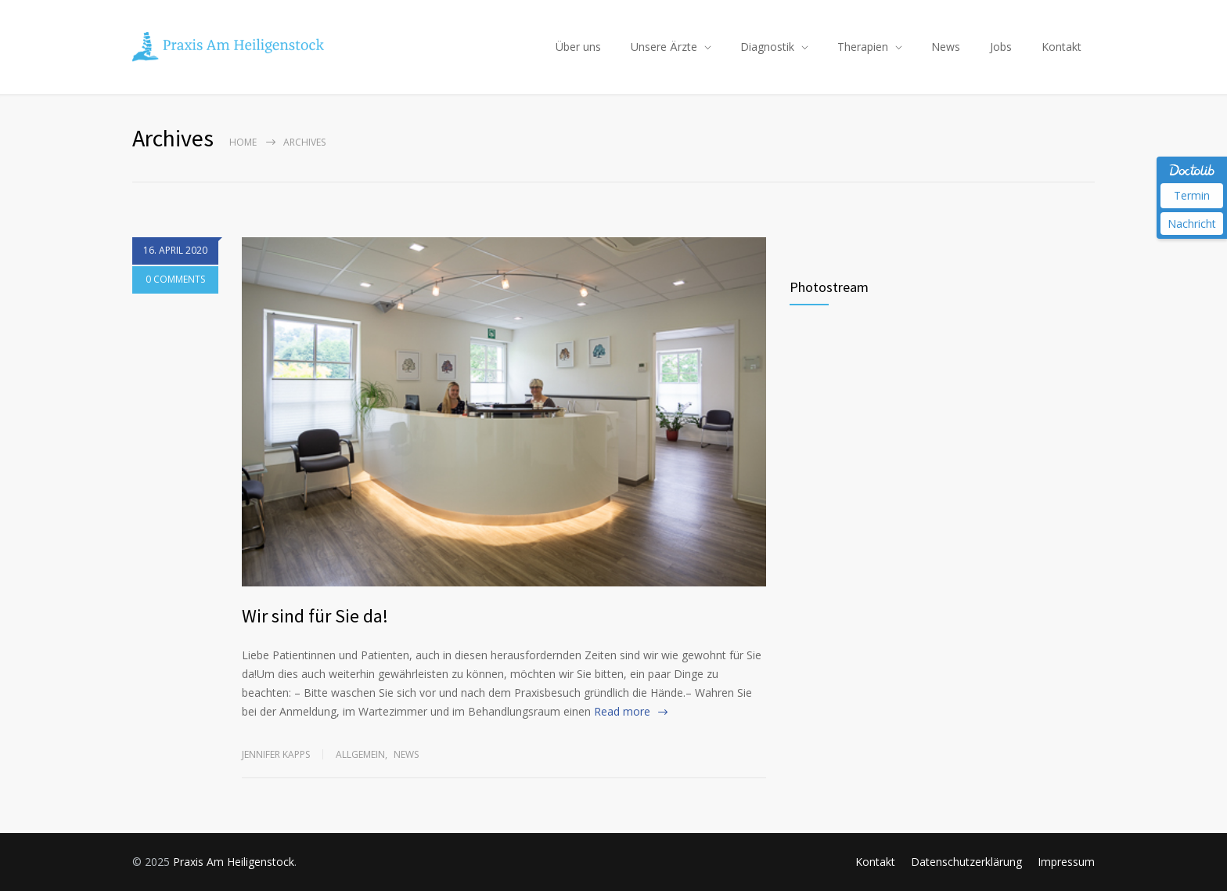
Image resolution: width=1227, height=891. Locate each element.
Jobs (1001, 46)
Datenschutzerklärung (966, 861)
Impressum (1066, 861)
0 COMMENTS (175, 280)
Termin (1192, 195)
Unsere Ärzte (664, 46)
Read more (622, 711)
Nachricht (1192, 223)
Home (243, 142)
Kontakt (1061, 46)
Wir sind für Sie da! (315, 616)
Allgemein (360, 754)
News (945, 46)
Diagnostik (767, 46)
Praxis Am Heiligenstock (233, 861)
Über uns (578, 46)
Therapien (862, 46)
